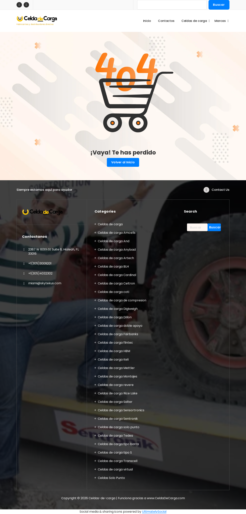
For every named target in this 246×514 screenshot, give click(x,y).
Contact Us (220, 194)
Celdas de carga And (113, 487)
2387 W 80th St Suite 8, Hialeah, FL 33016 (53, 497)
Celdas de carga (110, 470)
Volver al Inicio (123, 162)
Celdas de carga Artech (116, 504)
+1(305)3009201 (40, 509)
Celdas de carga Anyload (117, 495)
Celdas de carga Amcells (116, 479)
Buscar (219, 4)
